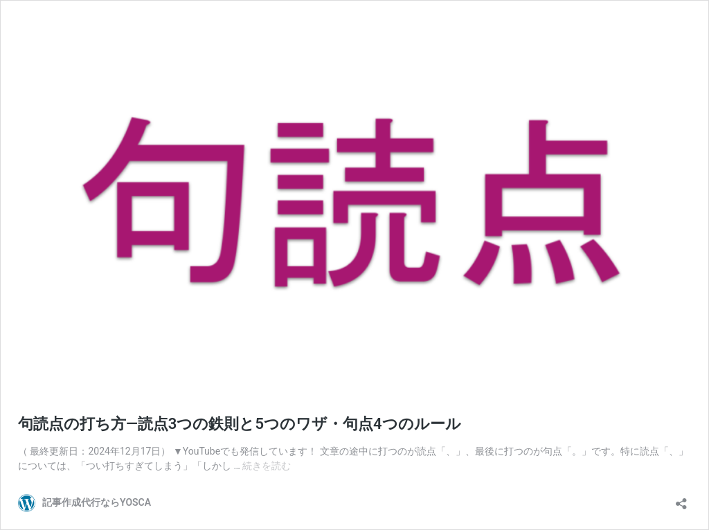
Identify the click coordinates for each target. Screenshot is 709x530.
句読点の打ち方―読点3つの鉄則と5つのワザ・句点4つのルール (239, 423)
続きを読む (266, 465)
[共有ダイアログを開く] (681, 499)
